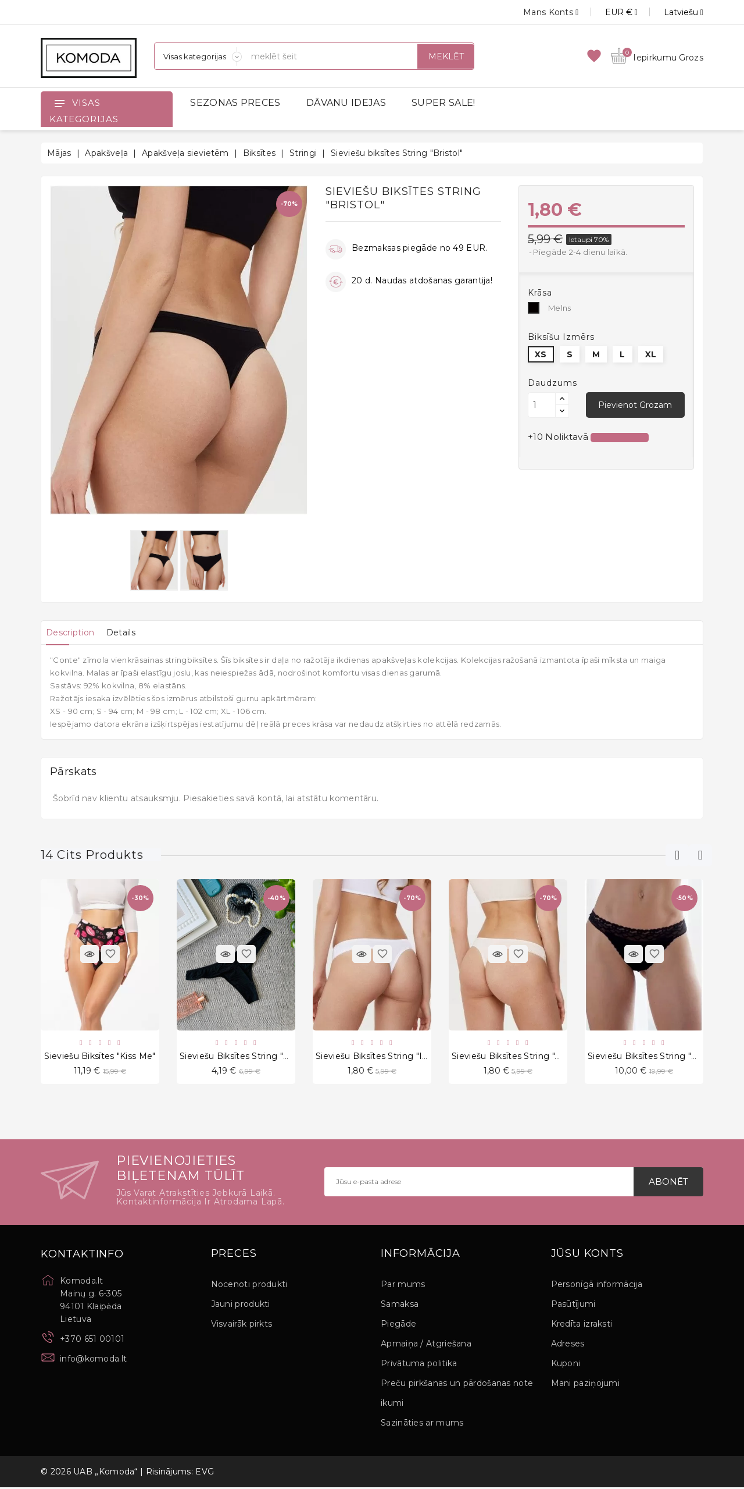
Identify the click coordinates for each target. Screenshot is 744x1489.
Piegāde (398, 1325)
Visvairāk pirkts (242, 1325)
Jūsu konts (587, 1255)
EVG (204, 1473)
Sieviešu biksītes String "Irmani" (382, 1056)
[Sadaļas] (198, 56)
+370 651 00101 (92, 1340)
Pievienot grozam (635, 405)
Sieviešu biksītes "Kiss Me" (99, 1056)
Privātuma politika (419, 1365)
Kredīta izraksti (582, 1325)
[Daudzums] (542, 405)
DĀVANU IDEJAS (346, 102)
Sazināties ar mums (422, 1424)
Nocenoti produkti (249, 1286)
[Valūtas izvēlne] (608, 12)
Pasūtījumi (573, 1305)
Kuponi (566, 1365)
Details (133, 632)
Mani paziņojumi (585, 1385)
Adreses (568, 1345)
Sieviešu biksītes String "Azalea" (518, 1056)
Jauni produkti (240, 1305)
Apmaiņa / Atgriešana (426, 1345)
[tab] (74, 632)
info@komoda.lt (93, 1360)
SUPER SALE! (443, 102)
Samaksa (400, 1305)
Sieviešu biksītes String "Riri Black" (252, 1056)
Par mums (403, 1286)
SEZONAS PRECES (235, 102)
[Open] (59, 103)
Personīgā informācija (596, 1286)
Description (74, 632)
